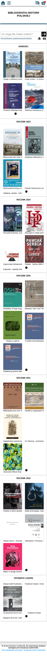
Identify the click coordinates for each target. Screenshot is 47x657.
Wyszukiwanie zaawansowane (13, 38)
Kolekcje (28, 38)
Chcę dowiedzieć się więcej (12, 650)
